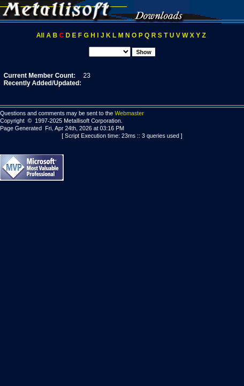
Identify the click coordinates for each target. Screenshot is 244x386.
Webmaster (129, 113)
